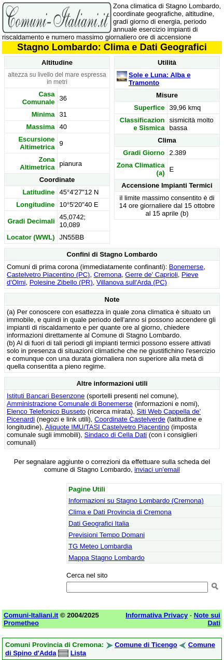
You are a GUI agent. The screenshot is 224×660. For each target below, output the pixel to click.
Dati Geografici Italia (98, 523)
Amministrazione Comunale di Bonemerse (70, 404)
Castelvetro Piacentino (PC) (48, 274)
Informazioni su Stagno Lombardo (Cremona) (136, 500)
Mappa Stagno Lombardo (106, 557)
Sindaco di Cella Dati (116, 435)
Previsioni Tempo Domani (106, 535)
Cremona (107, 274)
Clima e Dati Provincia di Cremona (120, 512)
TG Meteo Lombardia (100, 546)
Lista (78, 653)
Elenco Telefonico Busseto (46, 411)
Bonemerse (186, 267)
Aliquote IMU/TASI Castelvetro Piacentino (107, 427)
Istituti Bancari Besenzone (46, 396)
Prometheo (21, 623)
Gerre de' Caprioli (151, 274)
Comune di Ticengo (146, 645)
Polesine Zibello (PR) (61, 282)
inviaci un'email (157, 469)
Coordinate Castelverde (129, 419)
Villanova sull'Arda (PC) (131, 282)
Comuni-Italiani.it (31, 615)
